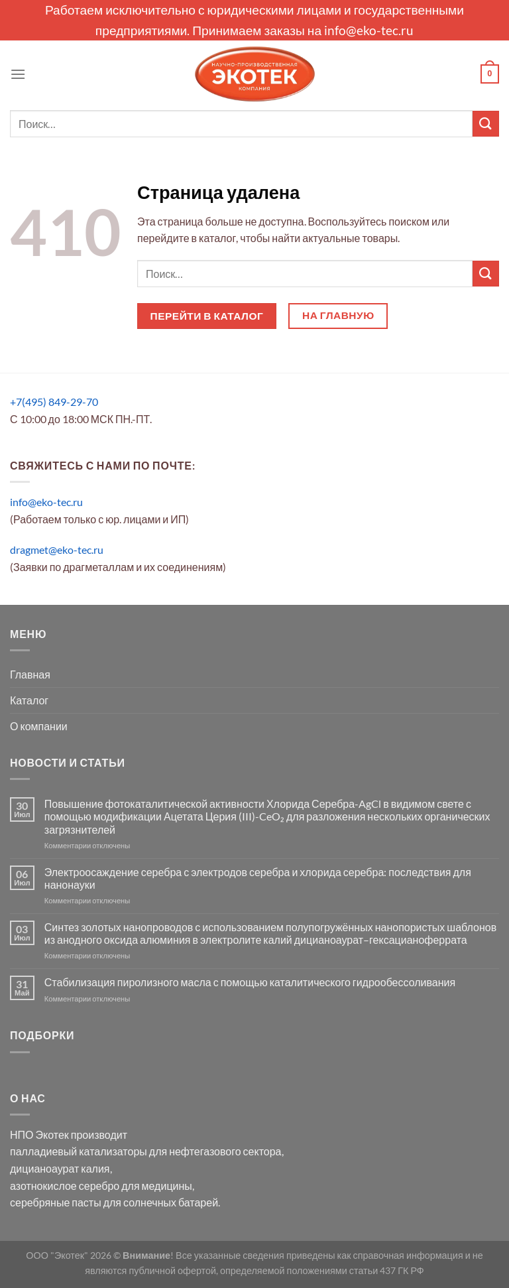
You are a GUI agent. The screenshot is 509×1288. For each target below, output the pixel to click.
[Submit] (486, 124)
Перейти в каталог (207, 316)
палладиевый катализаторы (78, 1151)
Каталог (29, 700)
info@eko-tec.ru (369, 30)
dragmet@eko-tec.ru (56, 549)
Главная (30, 674)
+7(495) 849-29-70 (54, 401)
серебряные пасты (55, 1202)
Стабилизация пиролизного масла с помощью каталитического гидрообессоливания (249, 982)
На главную (338, 315)
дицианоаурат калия (60, 1168)
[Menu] (18, 74)
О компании (39, 726)
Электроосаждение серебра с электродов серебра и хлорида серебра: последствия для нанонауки (257, 878)
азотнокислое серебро (64, 1185)
